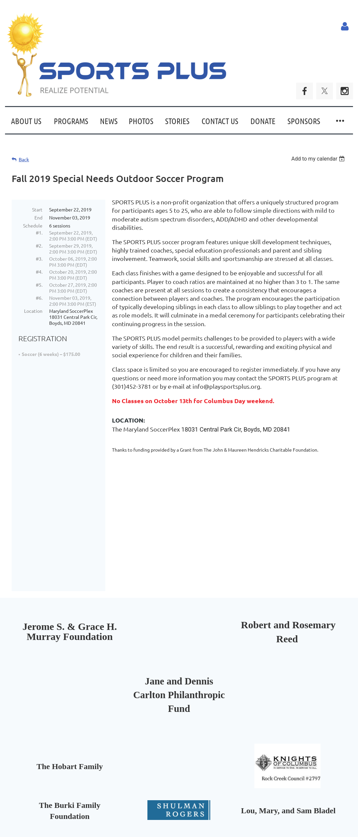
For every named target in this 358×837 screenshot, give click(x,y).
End (38, 217)
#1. (39, 232)
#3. (39, 259)
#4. (39, 272)
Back (24, 159)
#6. (39, 298)
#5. (39, 285)
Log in (344, 26)
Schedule (32, 225)
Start (37, 209)
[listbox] (318, 159)
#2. (39, 246)
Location (33, 311)
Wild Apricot (273, 819)
